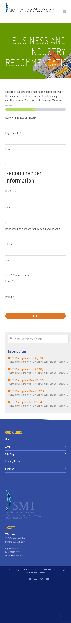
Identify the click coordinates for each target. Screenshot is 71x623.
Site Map (9, 454)
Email (9, 281)
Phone (9, 296)
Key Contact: (13, 133)
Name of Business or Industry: (22, 117)
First (7, 149)
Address (10, 244)
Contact (9, 468)
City (7, 260)
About (8, 446)
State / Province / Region (17, 275)
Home (8, 439)
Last (7, 164)
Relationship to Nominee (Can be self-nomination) (32, 228)
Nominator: (12, 191)
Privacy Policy (12, 461)
